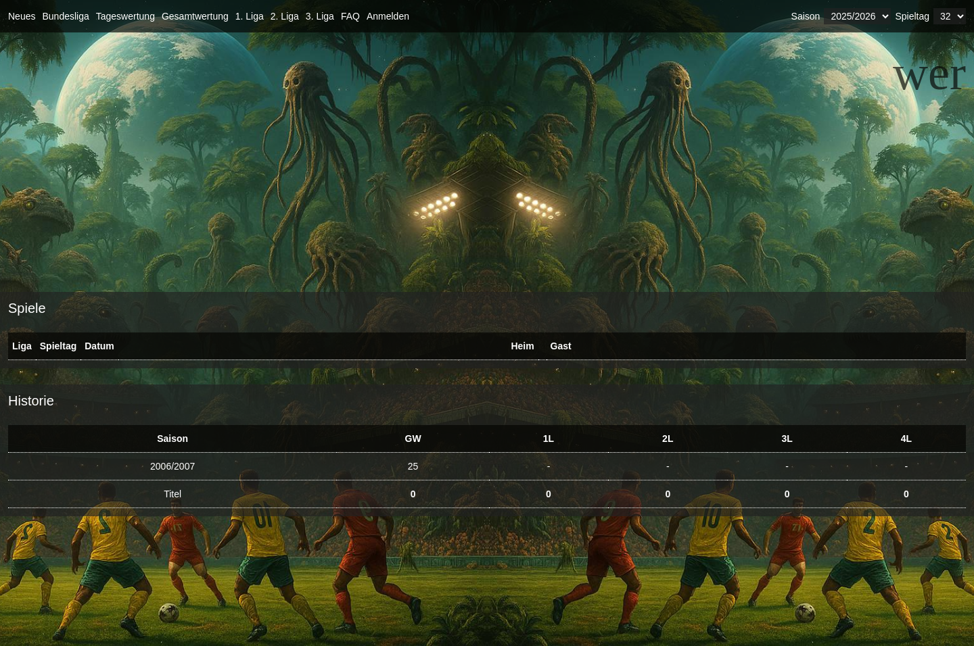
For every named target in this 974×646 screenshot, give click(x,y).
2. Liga (285, 16)
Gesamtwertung (195, 16)
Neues (21, 16)
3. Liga (320, 16)
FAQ (350, 16)
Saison (805, 16)
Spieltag (912, 16)
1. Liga (249, 16)
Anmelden (388, 16)
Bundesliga (65, 16)
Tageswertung (125, 16)
